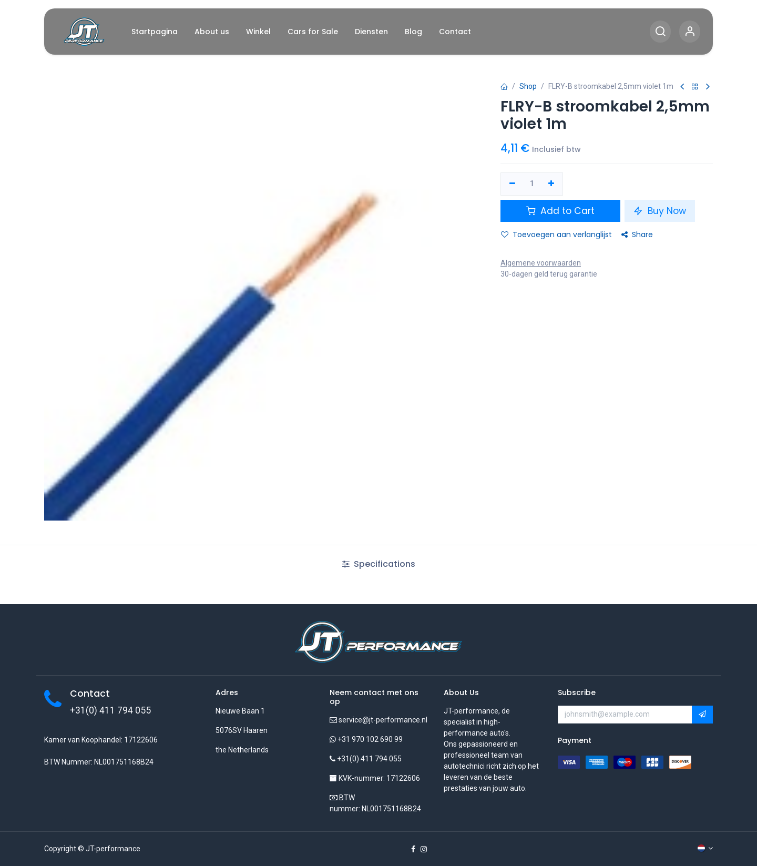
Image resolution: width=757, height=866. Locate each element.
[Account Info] (689, 32)
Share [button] (637, 234)
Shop (528, 86)
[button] (702, 715)
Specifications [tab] (378, 564)
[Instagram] (424, 849)
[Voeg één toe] (551, 184)
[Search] (660, 32)
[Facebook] (413, 849)
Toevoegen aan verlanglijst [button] (556, 234)
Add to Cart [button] (560, 211)
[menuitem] (154, 32)
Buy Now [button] (659, 211)
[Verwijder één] (512, 184)
